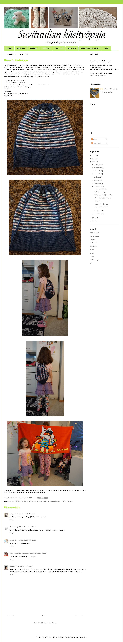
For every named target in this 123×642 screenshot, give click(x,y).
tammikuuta (98, 214)
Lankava (92, 239)
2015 (94, 221)
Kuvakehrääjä (14, 527)
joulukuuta (97, 164)
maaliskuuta (98, 186)
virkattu (70, 501)
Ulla (91, 263)
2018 (94, 159)
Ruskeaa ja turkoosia (100, 207)
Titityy (92, 256)
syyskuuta (97, 174)
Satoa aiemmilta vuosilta (90, 48)
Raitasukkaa (98, 201)
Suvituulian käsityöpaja (110, 89)
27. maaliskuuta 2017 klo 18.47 (37, 553)
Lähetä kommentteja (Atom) (47, 623)
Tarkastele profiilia (106, 92)
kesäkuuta (97, 180)
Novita (35, 501)
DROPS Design (94, 233)
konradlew (66, 637)
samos (40, 501)
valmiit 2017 (63, 501)
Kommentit (95, 143)
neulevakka (93, 243)
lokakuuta (97, 171)
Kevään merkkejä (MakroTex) (103, 195)
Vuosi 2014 (72, 48)
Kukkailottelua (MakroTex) (102, 198)
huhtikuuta (97, 183)
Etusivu (9, 48)
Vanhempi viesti (79, 616)
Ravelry (92, 253)
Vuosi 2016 (46, 48)
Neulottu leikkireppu (100, 192)
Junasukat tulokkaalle (101, 189)
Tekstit (94, 139)
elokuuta (97, 177)
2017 (94, 162)
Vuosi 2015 (59, 48)
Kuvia (106, 48)
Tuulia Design (94, 260)
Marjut (12, 514)
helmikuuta (98, 211)
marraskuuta (98, 168)
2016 (94, 218)
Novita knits (94, 246)
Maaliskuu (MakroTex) (101, 204)
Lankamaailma (94, 236)
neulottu (30, 501)
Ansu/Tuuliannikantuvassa (18, 553)
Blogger (83, 637)
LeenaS (12, 540)
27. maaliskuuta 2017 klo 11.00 (25, 540)
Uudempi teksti (11, 616)
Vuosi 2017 (33, 48)
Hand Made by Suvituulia (98, 75)
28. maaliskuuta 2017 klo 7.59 (23, 566)
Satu (11, 566)
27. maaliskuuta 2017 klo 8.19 (25, 514)
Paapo (92, 249)
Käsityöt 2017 (16, 501)
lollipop (24, 501)
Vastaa (12, 520)
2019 (94, 155)
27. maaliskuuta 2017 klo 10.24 (29, 527)
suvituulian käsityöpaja (51, 501)
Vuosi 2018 (21, 48)
